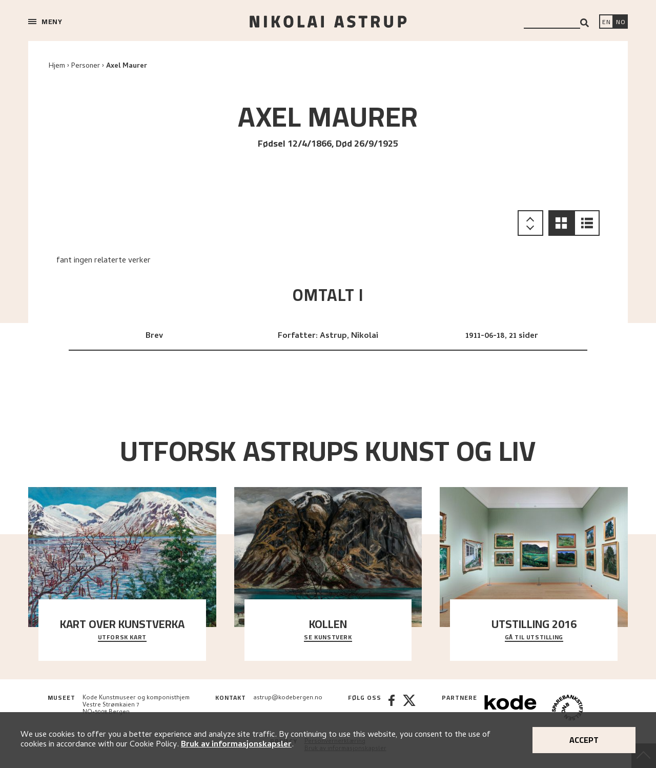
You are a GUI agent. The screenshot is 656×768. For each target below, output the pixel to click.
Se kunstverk (328, 638)
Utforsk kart (122, 638)
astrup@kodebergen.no (287, 698)
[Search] (584, 22)
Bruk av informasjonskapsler (236, 745)
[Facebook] (391, 709)
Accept (584, 739)
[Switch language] (606, 22)
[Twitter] (409, 709)
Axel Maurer (126, 66)
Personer (85, 66)
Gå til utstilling (534, 638)
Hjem (57, 66)
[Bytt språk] (620, 22)
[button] (561, 223)
